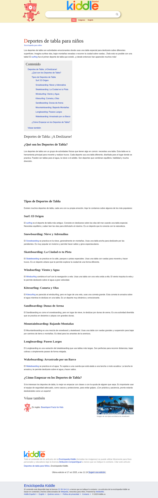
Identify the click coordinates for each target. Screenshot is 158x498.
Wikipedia (64, 492)
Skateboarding (32, 259)
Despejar (112, 14)
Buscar (117, 14)
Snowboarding (32, 241)
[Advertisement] (79, 29)
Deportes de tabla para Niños (37, 466)
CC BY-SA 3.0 (63, 489)
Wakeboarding (32, 366)
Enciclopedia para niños (33, 45)
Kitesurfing (31, 294)
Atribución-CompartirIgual (70, 462)
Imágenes (81, 20)
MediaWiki (100, 492)
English (90, 20)
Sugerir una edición (97, 472)
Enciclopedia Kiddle (67, 459)
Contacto (85, 494)
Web (73, 20)
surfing (35, 57)
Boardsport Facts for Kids (52, 407)
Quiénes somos (53, 494)
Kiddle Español (30, 494)
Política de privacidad (71, 494)
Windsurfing (31, 277)
